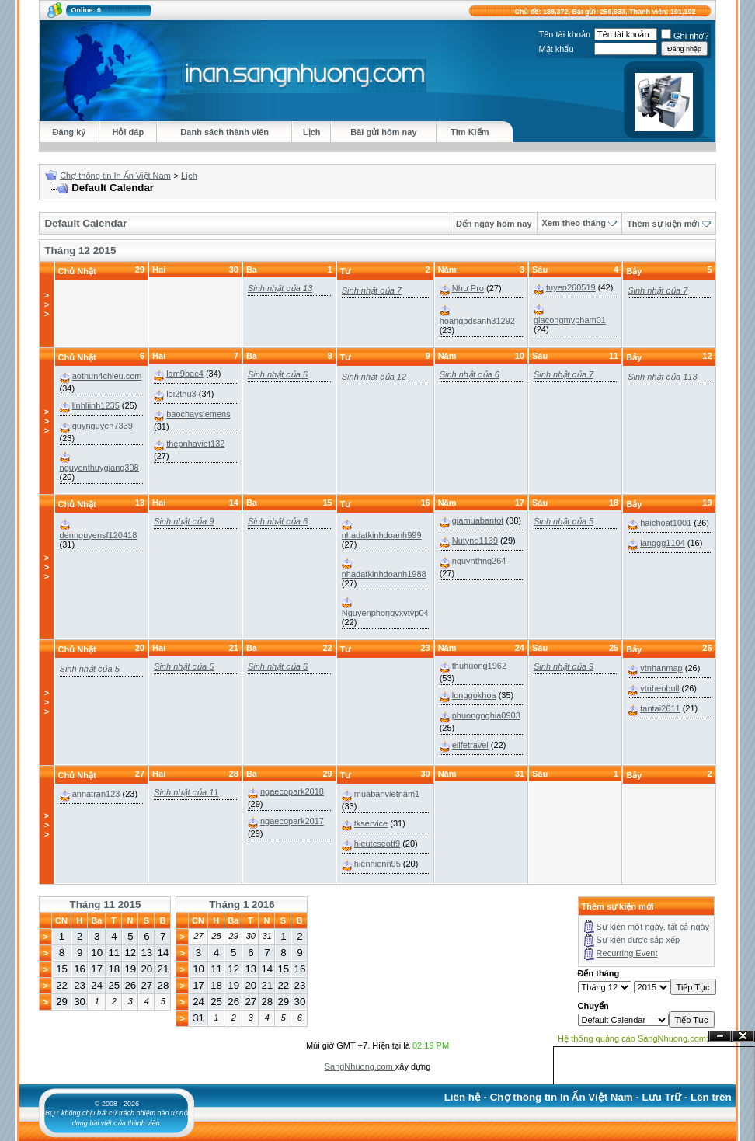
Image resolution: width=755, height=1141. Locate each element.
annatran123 (96, 793)
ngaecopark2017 (292, 821)
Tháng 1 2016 (241, 904)
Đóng (743, 1036)
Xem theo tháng (574, 223)
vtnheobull (659, 688)
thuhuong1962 (479, 665)
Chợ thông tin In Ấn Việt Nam (115, 175)
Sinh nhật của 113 (662, 376)
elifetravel (470, 745)
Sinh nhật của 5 (563, 521)
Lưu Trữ (662, 1097)
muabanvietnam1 (386, 793)
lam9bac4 (185, 373)
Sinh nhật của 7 (372, 290)
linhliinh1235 (96, 405)
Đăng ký (69, 132)
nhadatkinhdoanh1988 (384, 574)
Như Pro (468, 288)
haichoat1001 (665, 522)
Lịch (312, 132)
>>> (46, 304)
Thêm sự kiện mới (663, 223)
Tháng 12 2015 (80, 250)
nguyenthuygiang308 (99, 467)
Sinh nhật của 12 (374, 376)
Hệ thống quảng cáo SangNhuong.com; (633, 1038)
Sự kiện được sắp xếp (638, 939)
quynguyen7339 (102, 425)
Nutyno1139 (475, 540)
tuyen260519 (571, 287)
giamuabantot (478, 520)
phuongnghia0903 (486, 715)
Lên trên (711, 1097)
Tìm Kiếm (470, 132)
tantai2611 (660, 708)
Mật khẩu (555, 49)
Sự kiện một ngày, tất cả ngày (653, 926)
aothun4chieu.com (107, 376)
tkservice (371, 823)
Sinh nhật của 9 (184, 521)
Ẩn (720, 1036)
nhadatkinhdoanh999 (382, 535)
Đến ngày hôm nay (494, 223)
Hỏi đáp (128, 132)
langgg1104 (662, 543)
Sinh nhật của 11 (186, 792)
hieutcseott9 (377, 843)
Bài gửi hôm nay (383, 132)
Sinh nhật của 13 (280, 288)
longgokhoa (474, 695)
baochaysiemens (198, 414)
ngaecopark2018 (292, 791)
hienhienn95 (377, 863)
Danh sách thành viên (224, 132)
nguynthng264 (479, 560)
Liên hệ (462, 1097)
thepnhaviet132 (195, 443)
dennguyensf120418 (98, 535)
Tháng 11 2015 (105, 904)
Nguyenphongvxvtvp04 (385, 612)
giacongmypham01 (570, 320)
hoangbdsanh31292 (477, 320)
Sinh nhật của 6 (278, 374)
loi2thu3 (181, 393)
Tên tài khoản (564, 34)
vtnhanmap (661, 668)
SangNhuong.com (360, 1066)
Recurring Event (627, 953)
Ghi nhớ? (685, 35)
